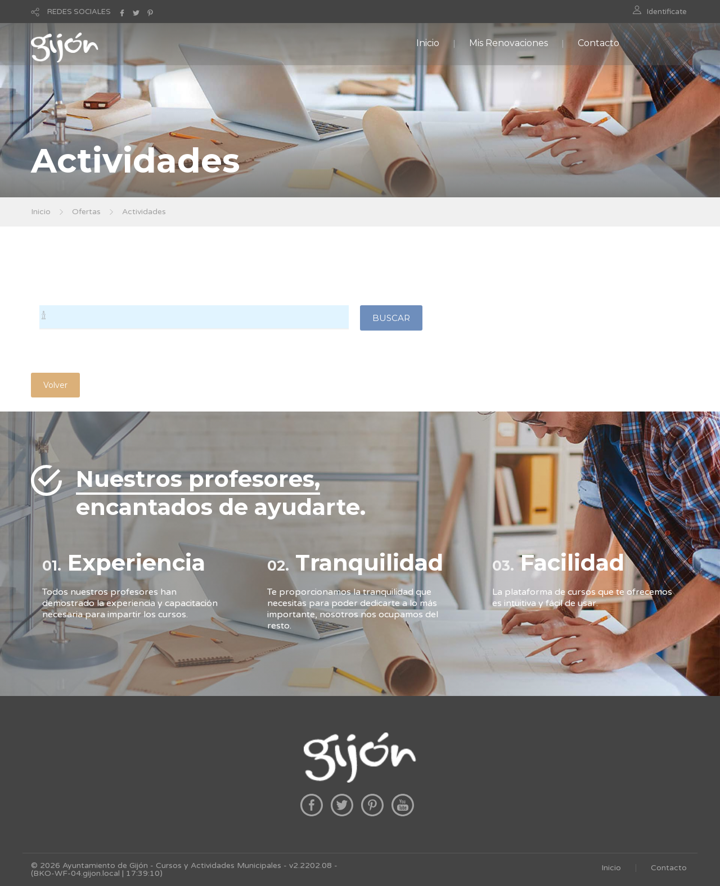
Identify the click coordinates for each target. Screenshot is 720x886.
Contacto (598, 43)
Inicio (427, 43)
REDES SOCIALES (79, 11)
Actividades (144, 211)
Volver (55, 385)
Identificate (667, 11)
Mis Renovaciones (508, 43)
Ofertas (86, 211)
